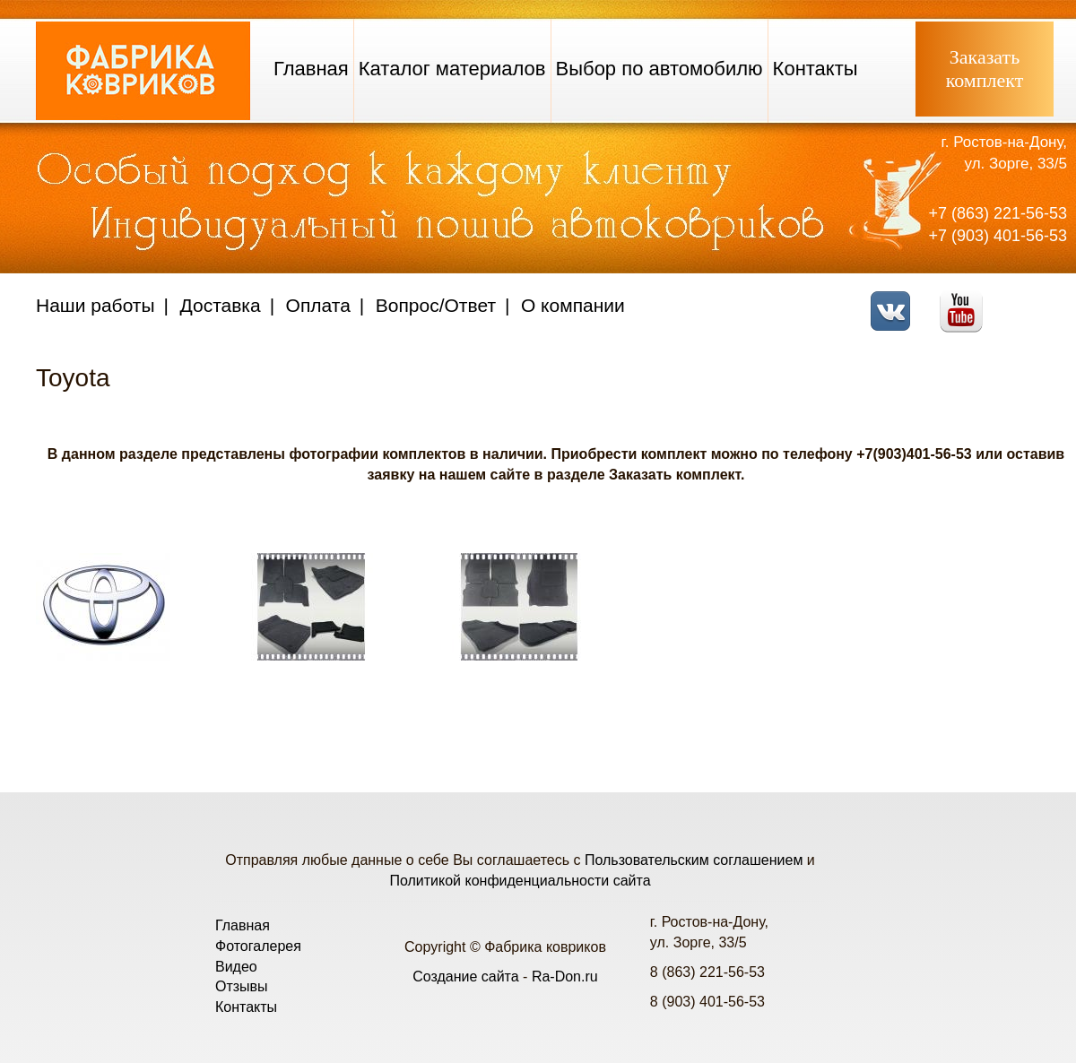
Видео (236, 966)
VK (895, 300)
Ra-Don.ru (565, 976)
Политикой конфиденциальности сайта (519, 880)
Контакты (815, 68)
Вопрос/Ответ (436, 305)
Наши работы (95, 305)
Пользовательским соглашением (694, 860)
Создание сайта (465, 976)
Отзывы (241, 986)
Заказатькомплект (985, 68)
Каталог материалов (452, 68)
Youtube (966, 300)
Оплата (318, 305)
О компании (573, 305)
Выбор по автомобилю (659, 68)
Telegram (1036, 300)
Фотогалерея (258, 946)
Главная (311, 68)
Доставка (220, 305)
